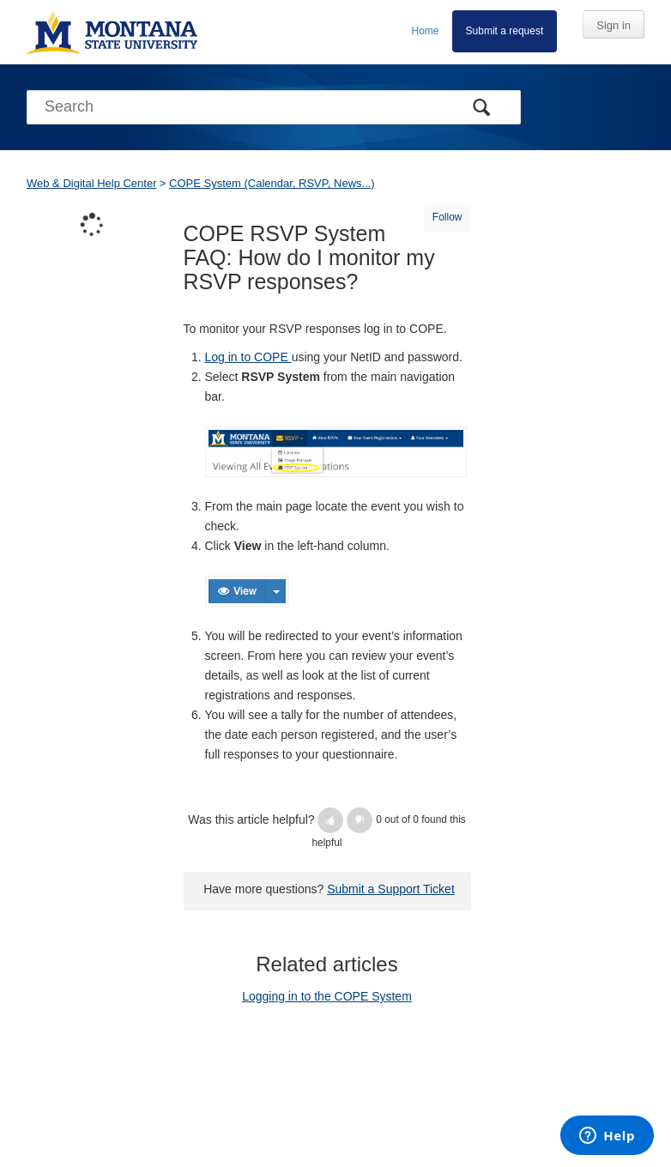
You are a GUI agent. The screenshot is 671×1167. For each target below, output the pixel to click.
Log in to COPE (248, 357)
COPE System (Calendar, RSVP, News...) (272, 183)
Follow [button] (447, 217)
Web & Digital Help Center (92, 183)
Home (425, 31)
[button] (330, 820)
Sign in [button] (613, 25)
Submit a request (505, 31)
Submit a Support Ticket (391, 889)
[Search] (274, 107)
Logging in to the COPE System (327, 996)
